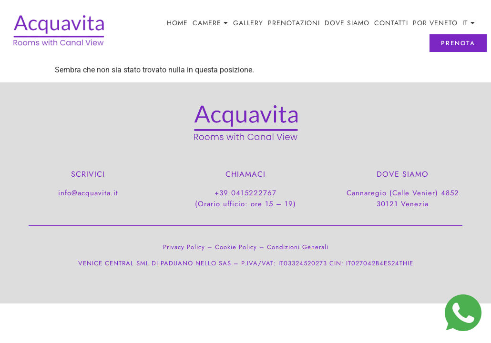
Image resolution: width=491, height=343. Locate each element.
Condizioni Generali (297, 247)
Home (177, 23)
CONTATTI (391, 23)
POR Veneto (435, 23)
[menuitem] (469, 23)
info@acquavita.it (88, 193)
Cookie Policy (236, 247)
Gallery (248, 23)
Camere (210, 23)
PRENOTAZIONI (294, 23)
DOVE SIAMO (347, 23)
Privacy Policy (184, 247)
